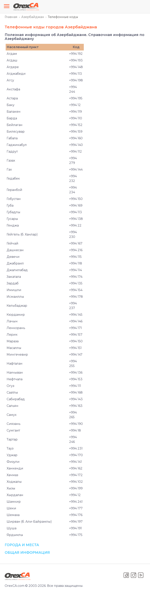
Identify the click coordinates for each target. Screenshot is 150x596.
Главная (11, 17)
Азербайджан (32, 17)
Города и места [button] (22, 545)
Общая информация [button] (27, 552)
